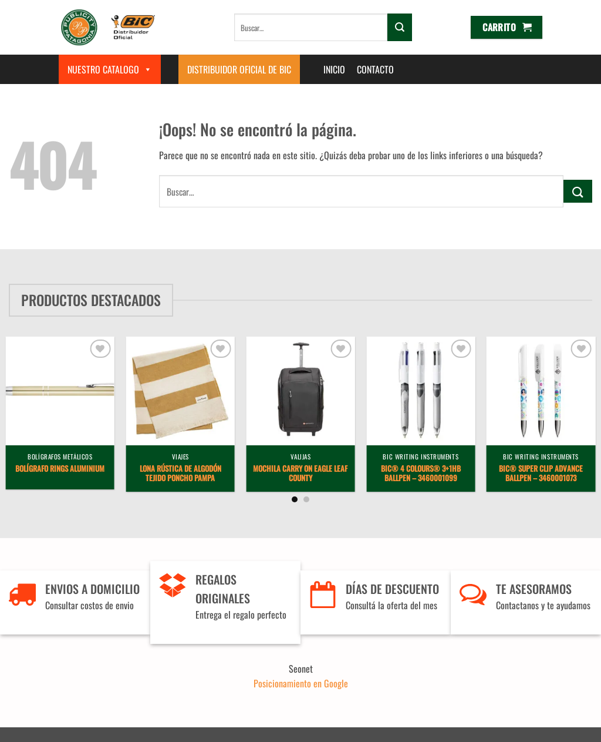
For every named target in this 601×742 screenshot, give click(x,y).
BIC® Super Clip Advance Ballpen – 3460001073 (541, 474)
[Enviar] (399, 27)
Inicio (334, 69)
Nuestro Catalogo (109, 69)
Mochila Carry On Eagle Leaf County (300, 474)
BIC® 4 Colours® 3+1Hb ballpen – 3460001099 (421, 474)
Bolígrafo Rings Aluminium (59, 469)
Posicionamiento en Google (301, 683)
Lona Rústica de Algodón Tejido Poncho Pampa (180, 474)
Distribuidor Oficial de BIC (239, 69)
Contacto (375, 69)
